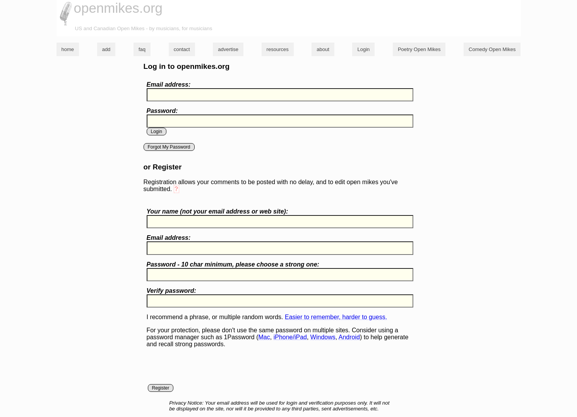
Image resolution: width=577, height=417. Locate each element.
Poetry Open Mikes (419, 49)
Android (349, 337)
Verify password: (171, 290)
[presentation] (205, 369)
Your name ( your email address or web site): (217, 211)
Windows (323, 337)
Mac (264, 337)
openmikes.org (118, 7)
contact (182, 49)
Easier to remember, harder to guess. (336, 317)
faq (142, 49)
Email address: (169, 84)
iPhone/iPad (290, 337)
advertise (228, 49)
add (106, 49)
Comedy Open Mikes (492, 49)
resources (278, 49)
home (68, 49)
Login (363, 49)
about (323, 49)
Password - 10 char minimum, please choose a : (233, 264)
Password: (162, 111)
